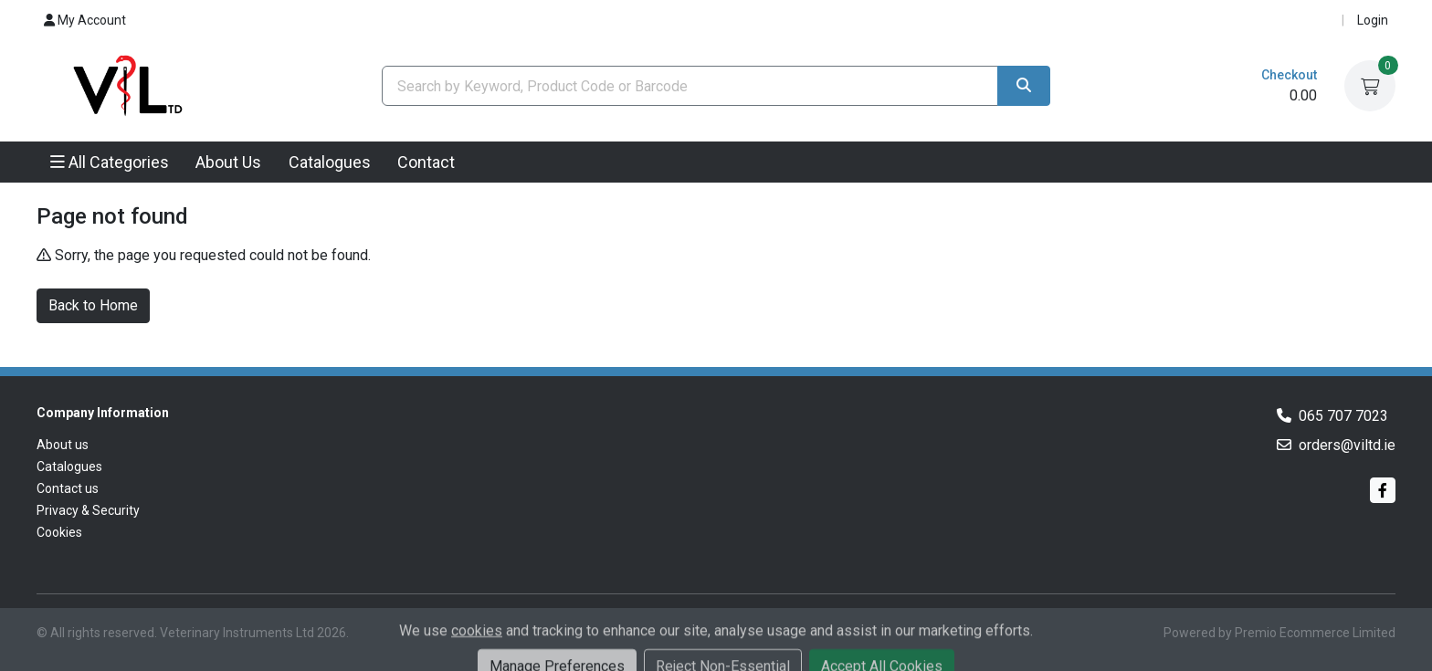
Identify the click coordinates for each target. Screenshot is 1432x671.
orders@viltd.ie (1347, 445)
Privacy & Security (88, 510)
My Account (85, 20)
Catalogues (330, 162)
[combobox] (690, 86)
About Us (228, 162)
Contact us (68, 488)
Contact (426, 162)
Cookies (59, 532)
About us (63, 444)
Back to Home (93, 305)
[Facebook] (1382, 490)
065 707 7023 (1343, 416)
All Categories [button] (109, 162)
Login (1372, 20)
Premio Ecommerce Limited (1315, 632)
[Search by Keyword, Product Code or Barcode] (690, 86)
